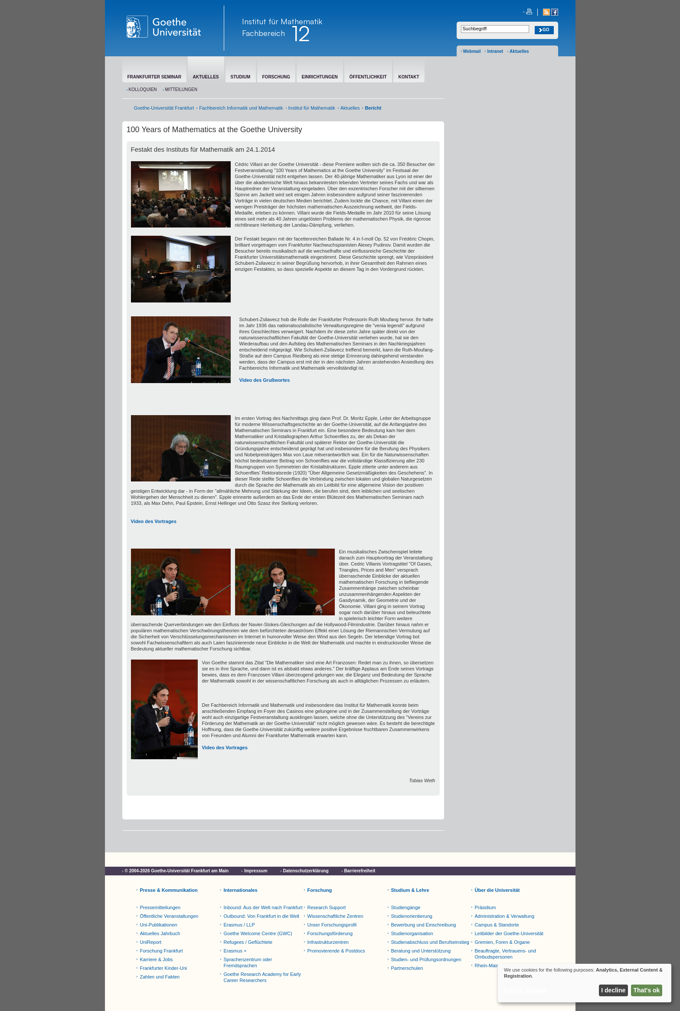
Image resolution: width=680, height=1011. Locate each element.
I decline (613, 990)
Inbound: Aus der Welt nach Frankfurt (263, 907)
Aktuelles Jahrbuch (160, 933)
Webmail (472, 51)
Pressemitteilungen (160, 907)
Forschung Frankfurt (161, 950)
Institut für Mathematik (282, 21)
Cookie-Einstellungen (147, 878)
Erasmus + (235, 950)
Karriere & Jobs (156, 959)
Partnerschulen (407, 968)
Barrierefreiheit (360, 870)
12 (300, 33)
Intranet (495, 51)
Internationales (241, 890)
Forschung (319, 890)
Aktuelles (519, 51)
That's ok (647, 990)
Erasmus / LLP (239, 924)
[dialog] (584, 983)
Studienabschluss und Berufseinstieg (430, 942)
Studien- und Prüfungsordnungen (426, 959)
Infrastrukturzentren (328, 942)
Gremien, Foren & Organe (502, 942)
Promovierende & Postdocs (336, 950)
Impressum (255, 870)
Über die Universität (497, 890)
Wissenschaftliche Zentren (335, 916)
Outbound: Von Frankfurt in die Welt (262, 916)
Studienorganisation (412, 933)
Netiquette (195, 878)
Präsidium (485, 907)
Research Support (326, 907)
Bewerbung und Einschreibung (423, 924)
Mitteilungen (181, 89)
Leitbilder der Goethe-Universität (509, 933)
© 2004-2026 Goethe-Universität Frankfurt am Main (177, 870)
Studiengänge (406, 907)
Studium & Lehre (410, 890)
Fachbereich (263, 33)
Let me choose (525, 990)
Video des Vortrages (154, 521)
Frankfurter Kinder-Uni (163, 968)
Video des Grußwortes (264, 380)
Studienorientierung (411, 916)
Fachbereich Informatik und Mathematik (241, 108)
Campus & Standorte (497, 924)
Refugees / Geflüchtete (248, 942)
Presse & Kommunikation (169, 890)
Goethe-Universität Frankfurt (164, 108)
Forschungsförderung (330, 933)
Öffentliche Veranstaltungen (169, 916)
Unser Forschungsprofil (332, 924)
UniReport (151, 942)
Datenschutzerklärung (306, 870)
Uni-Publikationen (158, 924)
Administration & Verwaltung (505, 916)
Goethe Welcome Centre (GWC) (258, 933)
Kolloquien (143, 89)
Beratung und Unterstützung (421, 950)
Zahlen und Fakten (160, 976)
